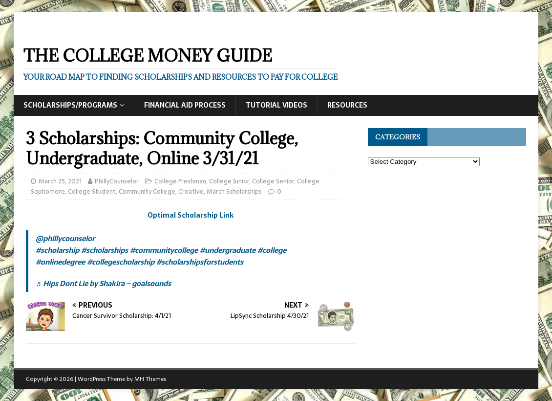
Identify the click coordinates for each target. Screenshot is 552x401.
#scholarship (57, 250)
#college (271, 250)
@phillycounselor (65, 238)
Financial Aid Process (185, 105)
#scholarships (104, 250)
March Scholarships (234, 191)
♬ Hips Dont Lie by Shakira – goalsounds (103, 283)
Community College (147, 191)
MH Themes (150, 379)
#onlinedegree (60, 262)
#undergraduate (227, 250)
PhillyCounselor (117, 181)
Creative (191, 191)
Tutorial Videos (276, 105)
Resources (347, 105)
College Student (92, 191)
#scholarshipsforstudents (199, 262)
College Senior (273, 181)
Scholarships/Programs (70, 105)
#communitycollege (164, 250)
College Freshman (180, 181)
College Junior (229, 181)
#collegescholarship (120, 262)
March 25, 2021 (60, 181)
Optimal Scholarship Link (191, 215)
